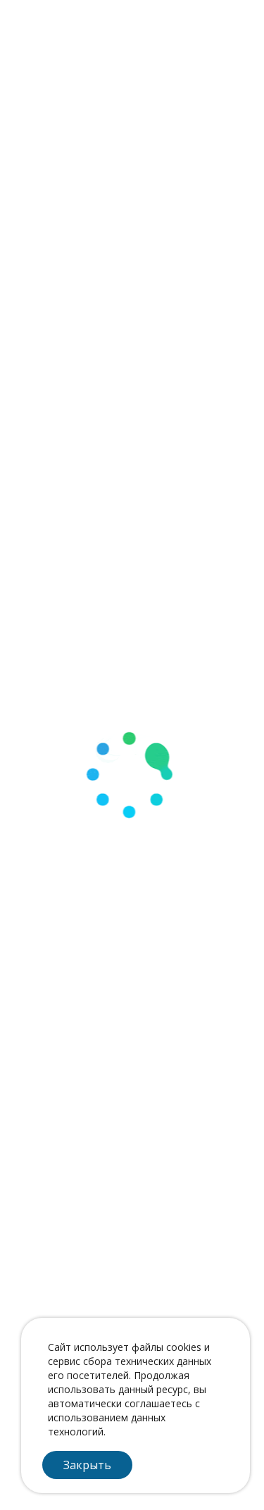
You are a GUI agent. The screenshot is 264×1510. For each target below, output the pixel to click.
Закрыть (87, 1465)
